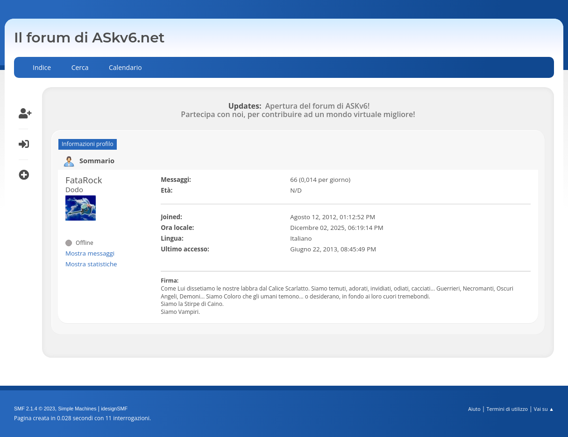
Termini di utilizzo (507, 408)
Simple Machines (77, 408)
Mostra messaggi (89, 253)
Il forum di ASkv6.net (89, 37)
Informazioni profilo (88, 144)
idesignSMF (114, 408)
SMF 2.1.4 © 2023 (34, 408)
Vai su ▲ (544, 408)
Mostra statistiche (91, 264)
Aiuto (474, 408)
